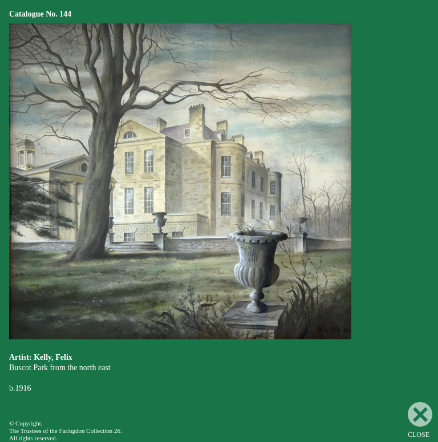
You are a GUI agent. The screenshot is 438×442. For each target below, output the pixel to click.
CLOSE (420, 420)
